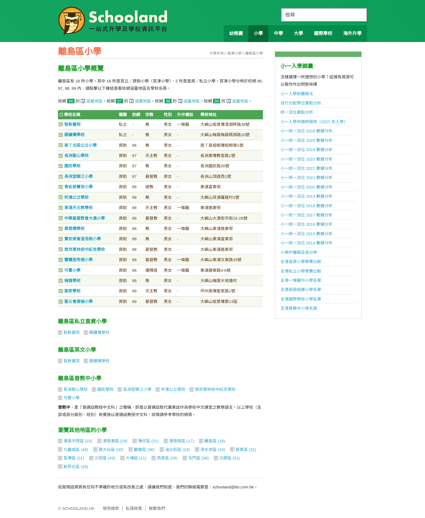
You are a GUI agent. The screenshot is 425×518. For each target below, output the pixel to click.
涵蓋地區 (94, 101)
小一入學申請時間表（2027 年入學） (314, 121)
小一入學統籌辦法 (297, 93)
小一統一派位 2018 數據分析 (307, 205)
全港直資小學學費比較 (301, 261)
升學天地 (217, 53)
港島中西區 (73, 441)
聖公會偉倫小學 (78, 301)
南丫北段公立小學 (80, 145)
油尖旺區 (173, 449)
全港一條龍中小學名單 (301, 280)
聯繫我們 (157, 508)
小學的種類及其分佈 (299, 252)
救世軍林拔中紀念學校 (84, 249)
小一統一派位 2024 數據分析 (307, 149)
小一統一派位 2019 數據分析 (307, 196)
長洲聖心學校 (76, 155)
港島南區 (177, 441)
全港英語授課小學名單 (301, 289)
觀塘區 (140, 449)
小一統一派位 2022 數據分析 (307, 168)
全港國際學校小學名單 (301, 299)
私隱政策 (134, 508)
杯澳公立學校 (76, 197)
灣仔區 (144, 441)
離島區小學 (254, 53)
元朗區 (225, 458)
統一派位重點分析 (297, 112)
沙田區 (101, 458)
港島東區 (111, 441)
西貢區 (163, 458)
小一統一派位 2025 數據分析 (307, 140)
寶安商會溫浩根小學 (82, 238)
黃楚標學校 (74, 228)
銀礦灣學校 (74, 134)
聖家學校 (72, 291)
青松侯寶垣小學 (78, 186)
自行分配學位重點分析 (301, 103)
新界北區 (71, 466)
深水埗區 (208, 449)
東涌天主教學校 (78, 207)
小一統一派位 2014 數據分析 (307, 243)
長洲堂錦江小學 (78, 176)
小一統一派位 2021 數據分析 (307, 177)
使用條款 (111, 508)
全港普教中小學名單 (299, 308)
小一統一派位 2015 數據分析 (307, 233)
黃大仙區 (107, 449)
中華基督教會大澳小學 (84, 218)
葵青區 (242, 449)
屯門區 (194, 458)
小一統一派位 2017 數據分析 (307, 215)
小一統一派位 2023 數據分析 (307, 159)
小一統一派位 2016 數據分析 (307, 224)
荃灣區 (69, 458)
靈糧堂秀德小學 (78, 259)
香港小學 (234, 53)
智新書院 (72, 124)
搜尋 (290, 15)
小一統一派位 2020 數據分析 (307, 187)
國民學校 (72, 166)
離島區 (210, 441)
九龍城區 (71, 449)
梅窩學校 (72, 280)
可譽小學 (72, 270)
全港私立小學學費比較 (301, 271)
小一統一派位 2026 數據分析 (307, 131)
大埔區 (132, 458)
